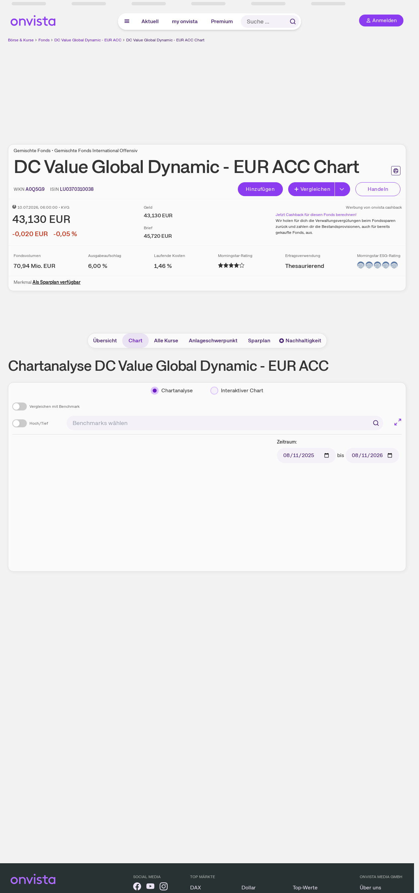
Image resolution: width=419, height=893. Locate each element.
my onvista (185, 21)
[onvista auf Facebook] (137, 887)
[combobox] (225, 423)
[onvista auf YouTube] (150, 887)
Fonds (44, 40)
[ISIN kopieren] (77, 189)
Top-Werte (305, 887)
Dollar (248, 887)
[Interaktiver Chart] (236, 391)
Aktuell (150, 21)
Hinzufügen (260, 189)
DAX (195, 887)
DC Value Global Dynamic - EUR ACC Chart (165, 40)
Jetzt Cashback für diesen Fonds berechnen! (316, 214)
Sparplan (259, 340)
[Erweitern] (342, 189)
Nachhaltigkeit (300, 340)
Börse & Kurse (21, 40)
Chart (135, 340)
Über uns (370, 887)
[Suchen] (376, 423)
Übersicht (105, 340)
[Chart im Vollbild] (398, 422)
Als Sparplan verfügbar (56, 282)
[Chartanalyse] (172, 391)
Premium (222, 21)
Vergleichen (312, 189)
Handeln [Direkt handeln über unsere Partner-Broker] (378, 189)
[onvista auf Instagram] (164, 887)
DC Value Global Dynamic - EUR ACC (88, 40)
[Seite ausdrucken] (395, 170)
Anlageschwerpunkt (213, 340)
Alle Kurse (166, 340)
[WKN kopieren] (35, 189)
